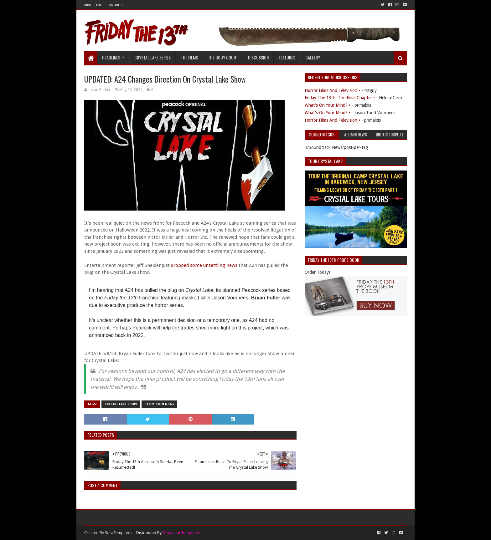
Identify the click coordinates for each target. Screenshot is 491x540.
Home (87, 5)
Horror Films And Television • (332, 90)
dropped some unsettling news (204, 265)
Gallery (312, 57)
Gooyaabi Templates (181, 532)
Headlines (111, 57)
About (100, 5)
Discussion (258, 57)
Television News (159, 404)
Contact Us (115, 5)
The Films (189, 57)
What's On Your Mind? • (327, 105)
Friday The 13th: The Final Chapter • (340, 97)
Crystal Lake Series (152, 57)
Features (287, 57)
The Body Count (223, 57)
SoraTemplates (118, 532)
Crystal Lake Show (121, 404)
